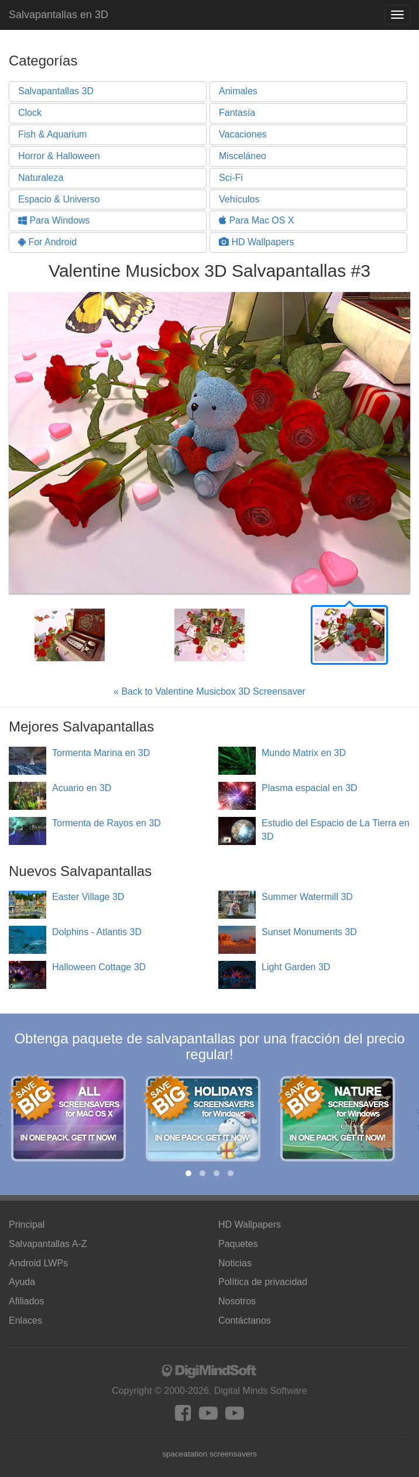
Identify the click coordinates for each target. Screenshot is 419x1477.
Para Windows (54, 220)
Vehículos (239, 199)
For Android (47, 242)
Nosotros (237, 1301)
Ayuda (22, 1282)
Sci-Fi (231, 178)
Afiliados (26, 1301)
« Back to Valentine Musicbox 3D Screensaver (209, 691)
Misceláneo (242, 156)
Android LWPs (38, 1263)
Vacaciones (243, 134)
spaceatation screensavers (209, 1453)
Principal (26, 1224)
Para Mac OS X (256, 220)
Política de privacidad (262, 1282)
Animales (238, 91)
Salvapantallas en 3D (58, 14)
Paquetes (238, 1244)
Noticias (235, 1263)
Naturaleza (40, 178)
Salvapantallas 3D (56, 91)
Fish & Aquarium (52, 134)
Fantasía (237, 113)
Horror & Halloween (59, 156)
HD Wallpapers (256, 242)
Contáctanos (244, 1320)
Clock (30, 113)
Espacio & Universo (59, 199)
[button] (188, 1173)
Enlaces (25, 1320)
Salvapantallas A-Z (48, 1244)
